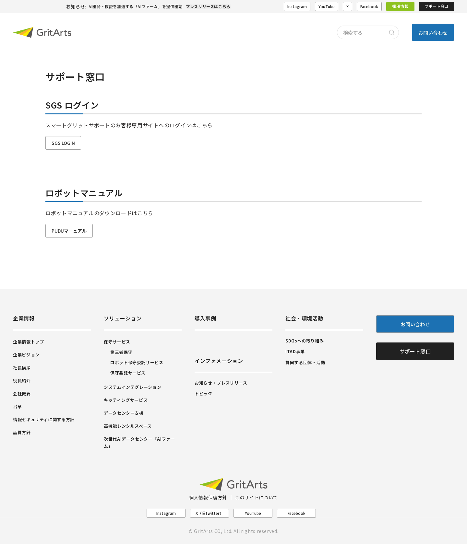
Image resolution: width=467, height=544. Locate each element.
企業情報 (24, 318)
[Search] (391, 32)
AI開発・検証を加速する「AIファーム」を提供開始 (136, 6)
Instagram (297, 6)
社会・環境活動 (304, 318)
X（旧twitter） (209, 513)
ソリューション (122, 318)
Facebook (369, 6)
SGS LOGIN (63, 143)
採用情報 (400, 6)
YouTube (326, 6)
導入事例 (205, 318)
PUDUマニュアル (69, 230)
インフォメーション (219, 361)
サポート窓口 (436, 6)
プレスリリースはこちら (208, 6)
